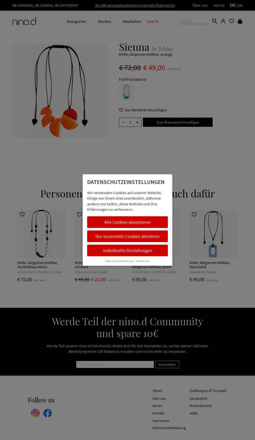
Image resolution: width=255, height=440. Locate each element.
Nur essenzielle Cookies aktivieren (127, 236)
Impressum (143, 261)
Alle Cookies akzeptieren (127, 222)
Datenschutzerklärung (119, 261)
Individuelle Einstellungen (127, 250)
